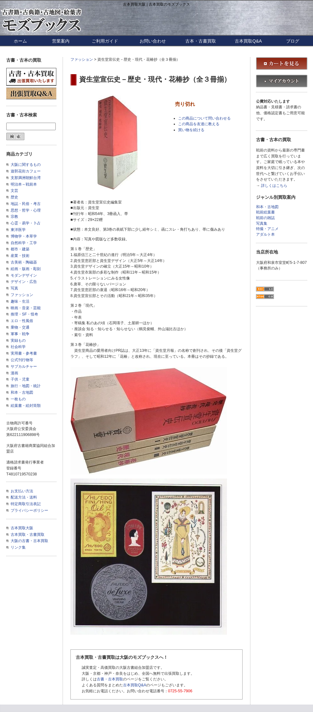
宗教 (14, 216)
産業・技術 (20, 256)
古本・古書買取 (200, 41)
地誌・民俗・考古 (26, 204)
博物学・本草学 (24, 236)
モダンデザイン (24, 275)
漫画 (14, 373)
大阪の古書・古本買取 (29, 541)
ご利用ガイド (105, 41)
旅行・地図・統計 (26, 386)
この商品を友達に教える (198, 124)
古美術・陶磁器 (24, 262)
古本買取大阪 (22, 528)
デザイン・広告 (24, 281)
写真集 (261, 224)
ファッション (81, 59)
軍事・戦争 (20, 334)
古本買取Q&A (248, 41)
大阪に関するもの (26, 164)
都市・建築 (20, 249)
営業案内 (60, 41)
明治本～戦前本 (24, 184)
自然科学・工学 (24, 243)
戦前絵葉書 (265, 212)
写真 (14, 288)
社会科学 (18, 347)
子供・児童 (20, 379)
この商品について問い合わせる (204, 118)
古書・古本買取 (110, 679)
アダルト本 (265, 235)
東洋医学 (18, 230)
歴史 (14, 197)
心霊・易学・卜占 (26, 223)
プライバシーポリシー (29, 510)
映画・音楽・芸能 (26, 308)
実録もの (18, 340)
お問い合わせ (153, 41)
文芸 (14, 190)
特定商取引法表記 (26, 504)
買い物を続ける (191, 130)
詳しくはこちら (274, 186)
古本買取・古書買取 (27, 534)
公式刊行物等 (22, 360)
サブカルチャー (24, 366)
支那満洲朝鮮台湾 (26, 178)
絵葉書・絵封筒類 (26, 405)
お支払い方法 (22, 491)
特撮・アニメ (267, 229)
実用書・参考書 (24, 353)
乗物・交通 (20, 327)
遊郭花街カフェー (26, 171)
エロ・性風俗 (22, 321)
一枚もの (18, 399)
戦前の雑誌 (265, 218)
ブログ (292, 41)
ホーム (20, 41)
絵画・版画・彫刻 (26, 269)
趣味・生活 (20, 301)
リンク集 (18, 547)
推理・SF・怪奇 (24, 314)
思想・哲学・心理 (26, 210)
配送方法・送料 (24, 497)
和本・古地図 (22, 392)
